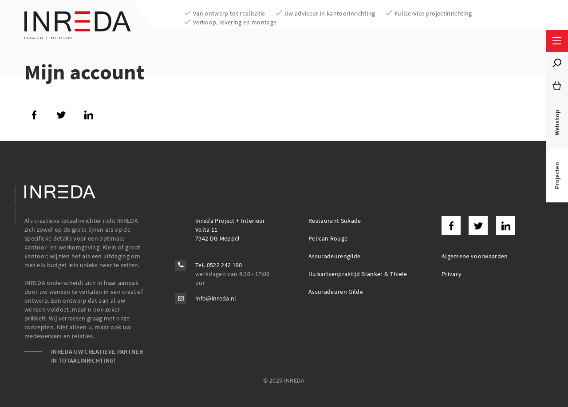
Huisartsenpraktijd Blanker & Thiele (357, 274)
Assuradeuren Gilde (335, 292)
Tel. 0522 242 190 (218, 265)
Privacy (452, 274)
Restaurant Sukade (334, 221)
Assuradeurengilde (334, 256)
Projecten (557, 175)
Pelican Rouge (327, 238)
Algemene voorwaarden (475, 256)
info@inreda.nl (216, 298)
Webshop (557, 122)
